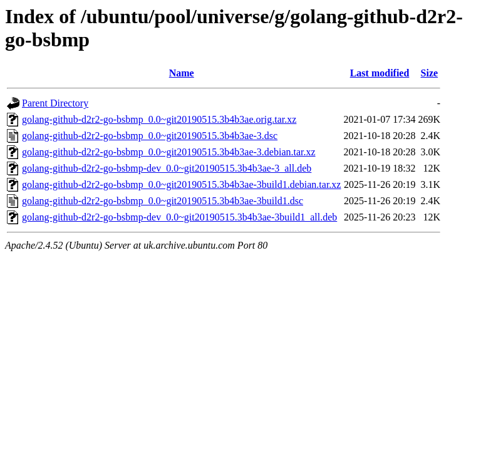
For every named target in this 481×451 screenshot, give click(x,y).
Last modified (380, 73)
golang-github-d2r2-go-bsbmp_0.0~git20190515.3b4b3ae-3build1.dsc (162, 200)
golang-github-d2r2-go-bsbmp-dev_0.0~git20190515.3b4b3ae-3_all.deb (166, 168)
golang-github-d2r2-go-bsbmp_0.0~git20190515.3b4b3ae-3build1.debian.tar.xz (181, 184)
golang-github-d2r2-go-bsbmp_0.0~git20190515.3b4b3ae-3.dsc (149, 135)
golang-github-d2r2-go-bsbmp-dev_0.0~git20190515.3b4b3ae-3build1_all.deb (179, 217)
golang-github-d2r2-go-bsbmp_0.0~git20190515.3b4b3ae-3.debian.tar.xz (169, 152)
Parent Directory (55, 103)
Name (181, 73)
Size (429, 73)
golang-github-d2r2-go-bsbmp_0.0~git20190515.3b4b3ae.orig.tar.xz (159, 119)
